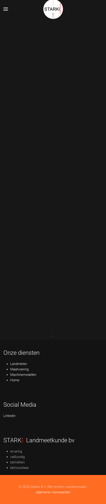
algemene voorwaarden (53, 492)
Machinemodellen (23, 375)
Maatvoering (19, 369)
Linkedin (9, 416)
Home (14, 380)
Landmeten (18, 364)
